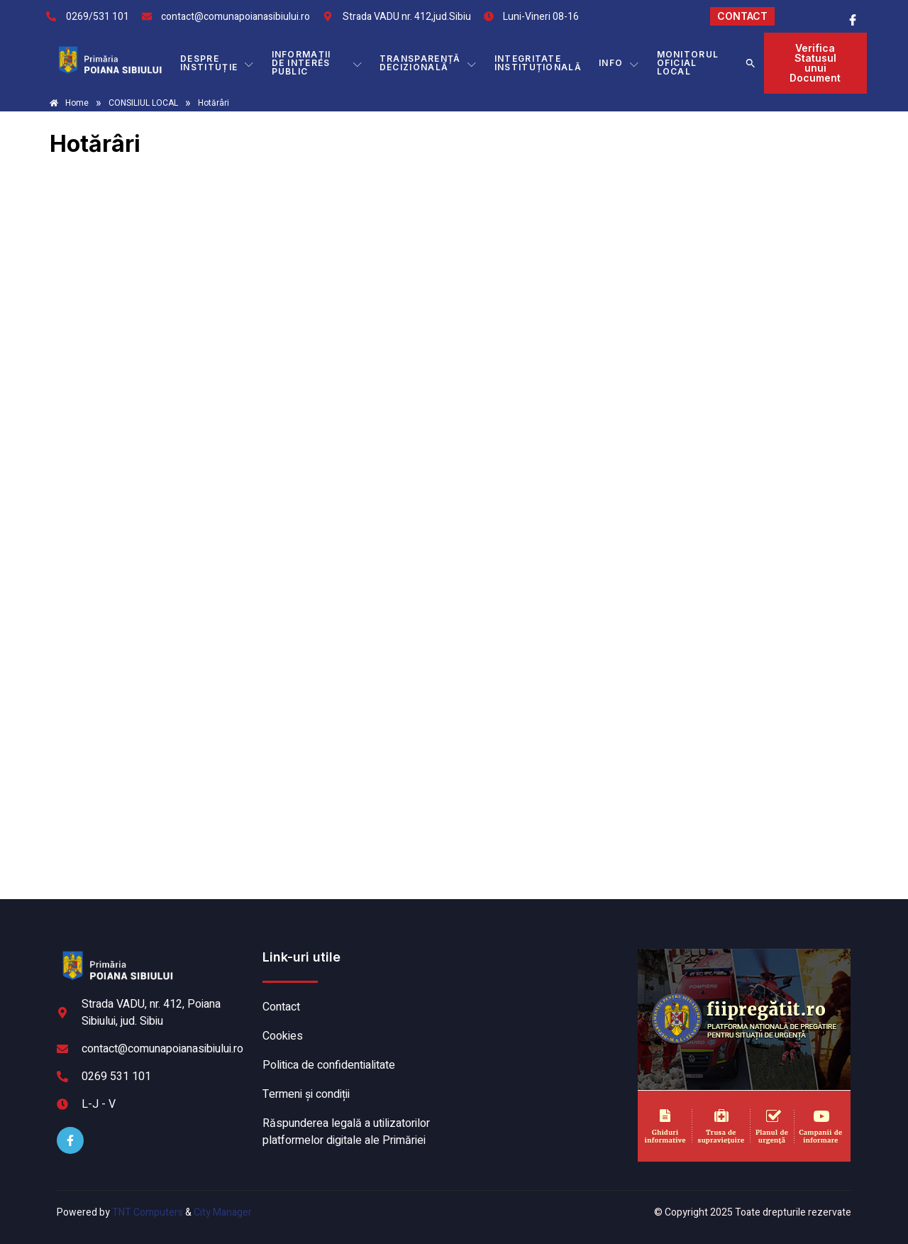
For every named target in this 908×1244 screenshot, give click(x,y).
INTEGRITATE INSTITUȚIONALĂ (538, 62)
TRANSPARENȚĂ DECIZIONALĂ (428, 62)
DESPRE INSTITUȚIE (217, 62)
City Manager (223, 1212)
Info (619, 63)
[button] (750, 63)
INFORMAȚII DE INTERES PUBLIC (317, 63)
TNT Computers (147, 1212)
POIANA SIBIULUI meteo (542, 1002)
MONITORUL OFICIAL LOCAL (688, 63)
